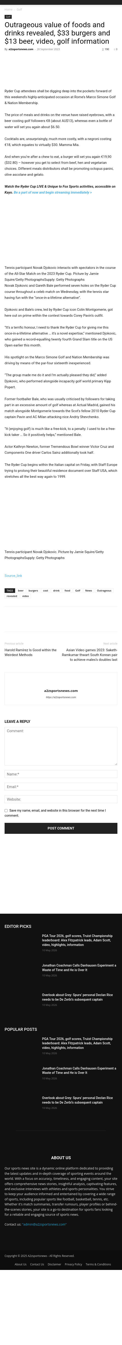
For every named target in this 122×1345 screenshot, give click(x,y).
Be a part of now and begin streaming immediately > (53, 256)
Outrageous (104, 665)
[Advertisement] (61, 954)
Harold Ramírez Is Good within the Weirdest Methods (30, 727)
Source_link (13, 651)
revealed (12, 671)
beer (21, 665)
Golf (19, 9)
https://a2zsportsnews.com (61, 772)
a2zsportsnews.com (20, 49)
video (25, 671)
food (67, 665)
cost (45, 665)
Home (8, 9)
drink (56, 665)
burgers (33, 665)
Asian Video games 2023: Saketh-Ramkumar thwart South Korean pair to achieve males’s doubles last (89, 730)
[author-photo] (61, 758)
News (88, 665)
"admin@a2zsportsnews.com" (44, 1299)
